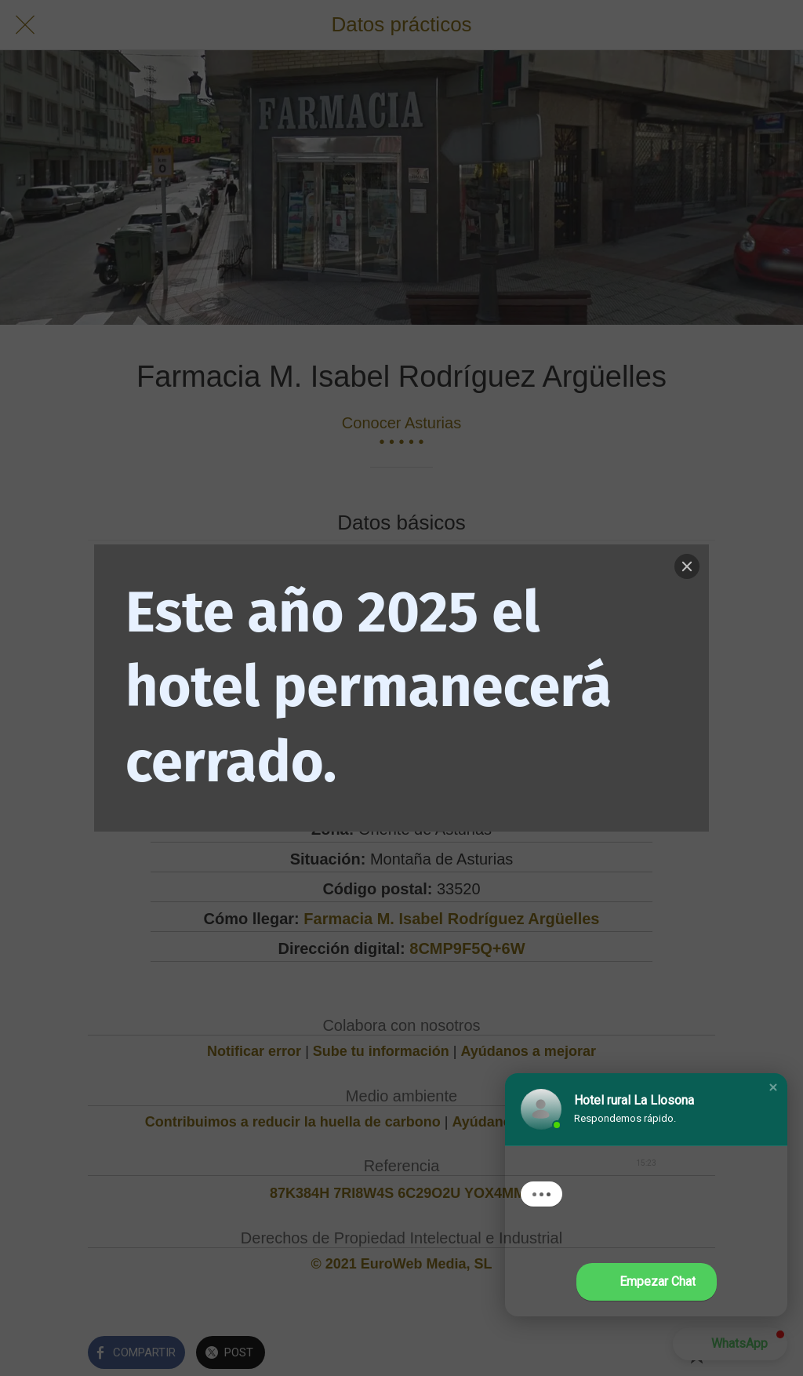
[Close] (686, 566)
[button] (773, 1087)
